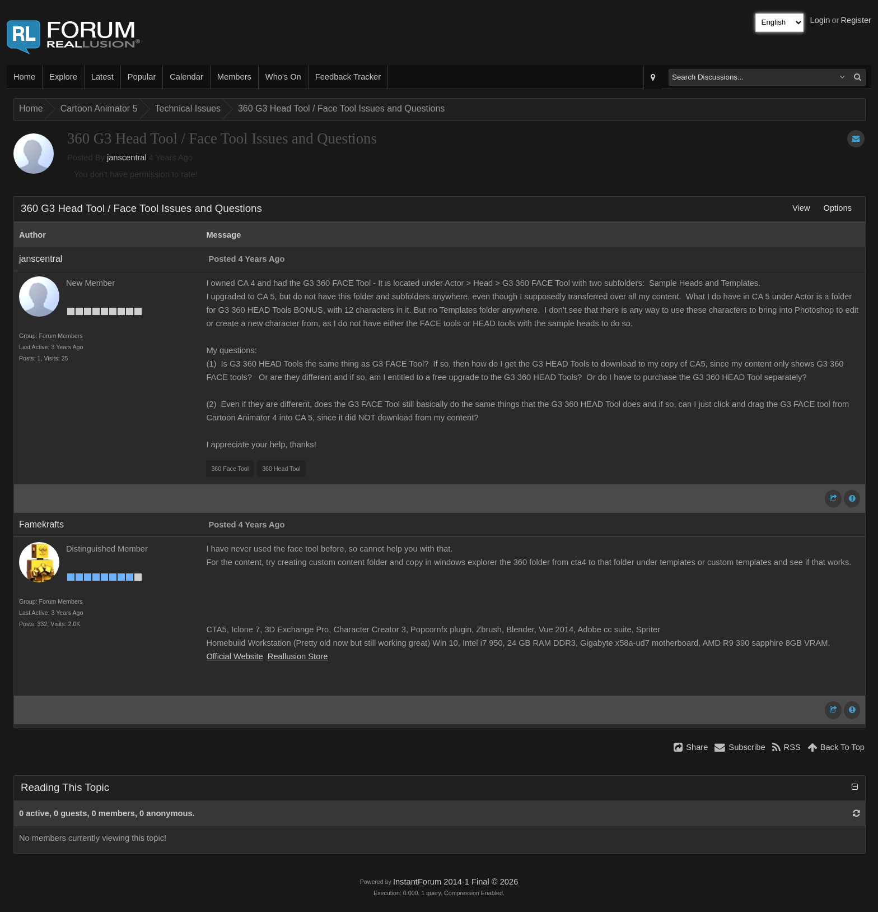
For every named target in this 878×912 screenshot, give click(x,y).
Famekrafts (41, 524)
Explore (63, 77)
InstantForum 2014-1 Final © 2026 (455, 881)
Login (820, 20)
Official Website (234, 656)
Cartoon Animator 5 (99, 108)
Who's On (283, 77)
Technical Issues (188, 108)
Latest (102, 77)
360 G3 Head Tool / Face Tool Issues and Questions (341, 108)
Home (24, 77)
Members (234, 77)
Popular (142, 77)
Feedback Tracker (348, 77)
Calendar (186, 77)
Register (855, 20)
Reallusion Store (298, 656)
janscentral (127, 157)
